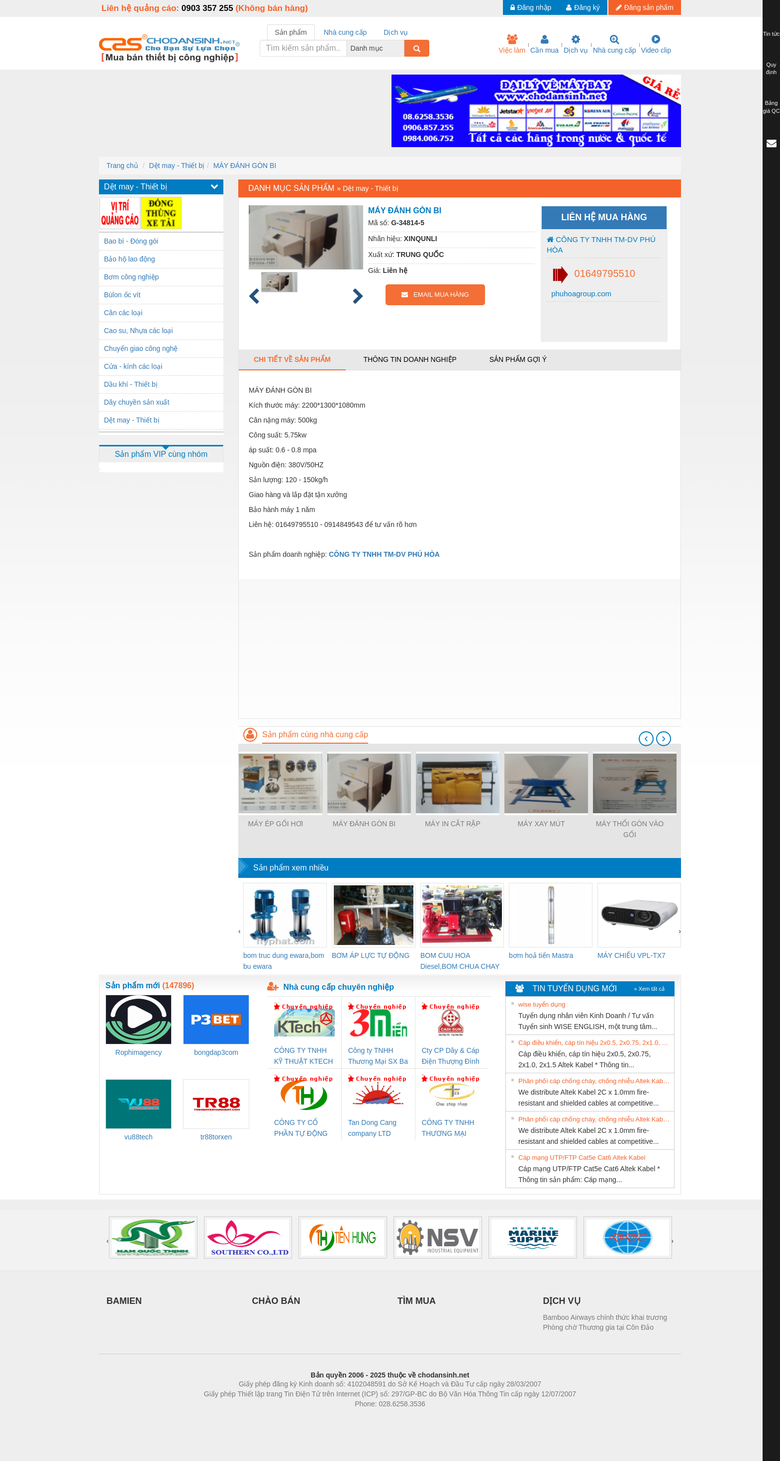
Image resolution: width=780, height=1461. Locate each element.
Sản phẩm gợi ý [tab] (518, 359)
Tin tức (771, 34)
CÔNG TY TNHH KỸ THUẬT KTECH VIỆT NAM (303, 1056)
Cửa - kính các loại (133, 366)
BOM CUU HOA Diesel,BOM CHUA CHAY (459, 960)
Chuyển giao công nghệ (141, 348)
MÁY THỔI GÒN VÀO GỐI (630, 829)
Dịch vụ (576, 44)
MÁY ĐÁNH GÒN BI (245, 166)
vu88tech (138, 1137)
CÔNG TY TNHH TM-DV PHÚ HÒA (601, 244)
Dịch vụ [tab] (396, 32)
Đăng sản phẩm (645, 7)
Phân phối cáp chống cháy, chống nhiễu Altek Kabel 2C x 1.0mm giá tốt (595, 1081)
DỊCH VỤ (562, 1301)
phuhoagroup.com (580, 293)
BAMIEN (124, 1301)
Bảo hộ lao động (129, 259)
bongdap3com (216, 1052)
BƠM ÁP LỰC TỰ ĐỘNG (370, 955)
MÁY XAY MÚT (541, 824)
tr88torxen (216, 1137)
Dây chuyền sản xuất (136, 402)
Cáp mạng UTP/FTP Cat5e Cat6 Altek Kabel (581, 1157)
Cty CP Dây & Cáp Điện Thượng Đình (451, 1055)
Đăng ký (582, 7)
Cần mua (544, 44)
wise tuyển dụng (542, 1004)
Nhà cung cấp (614, 44)
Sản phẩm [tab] (291, 32)
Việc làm (511, 44)
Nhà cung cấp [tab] (345, 32)
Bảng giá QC (771, 107)
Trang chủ (122, 166)
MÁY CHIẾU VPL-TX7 (631, 955)
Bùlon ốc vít (122, 295)
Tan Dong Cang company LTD (372, 1127)
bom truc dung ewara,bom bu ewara (283, 960)
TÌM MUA (416, 1301)
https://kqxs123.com (437, 1419)
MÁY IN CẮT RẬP (453, 824)
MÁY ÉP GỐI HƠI (275, 824)
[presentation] (646, 738)
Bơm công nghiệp (131, 277)
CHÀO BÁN (276, 1301)
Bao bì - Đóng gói (131, 241)
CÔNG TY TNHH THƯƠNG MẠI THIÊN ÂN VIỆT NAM (448, 1128)
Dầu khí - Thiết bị (131, 384)
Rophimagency (138, 1052)
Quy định (771, 69)
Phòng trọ (326, 1419)
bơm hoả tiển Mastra (541, 955)
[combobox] (401, 48)
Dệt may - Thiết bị (176, 166)
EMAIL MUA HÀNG (435, 294)
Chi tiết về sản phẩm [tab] (292, 359)
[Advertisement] (460, 648)
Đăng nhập (531, 7)
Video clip (656, 44)
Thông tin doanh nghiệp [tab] (409, 359)
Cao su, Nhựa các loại (138, 331)
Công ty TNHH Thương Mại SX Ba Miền (378, 1056)
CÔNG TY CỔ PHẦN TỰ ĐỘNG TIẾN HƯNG (301, 1128)
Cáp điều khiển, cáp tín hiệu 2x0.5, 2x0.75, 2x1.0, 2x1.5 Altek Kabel (595, 1042)
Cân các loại (123, 313)
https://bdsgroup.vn (376, 1419)
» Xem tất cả (649, 989)
